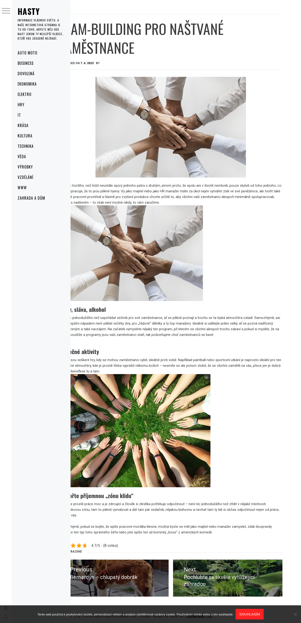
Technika (26, 146)
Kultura (25, 136)
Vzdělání (25, 177)
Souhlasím (249, 614)
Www (22, 187)
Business (26, 63)
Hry (21, 104)
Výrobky (25, 167)
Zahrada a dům (31, 198)
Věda (22, 156)
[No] (295, 614)
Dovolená (26, 73)
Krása (23, 125)
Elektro (25, 94)
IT (19, 115)
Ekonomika (27, 84)
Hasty (29, 11)
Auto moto (27, 53)
